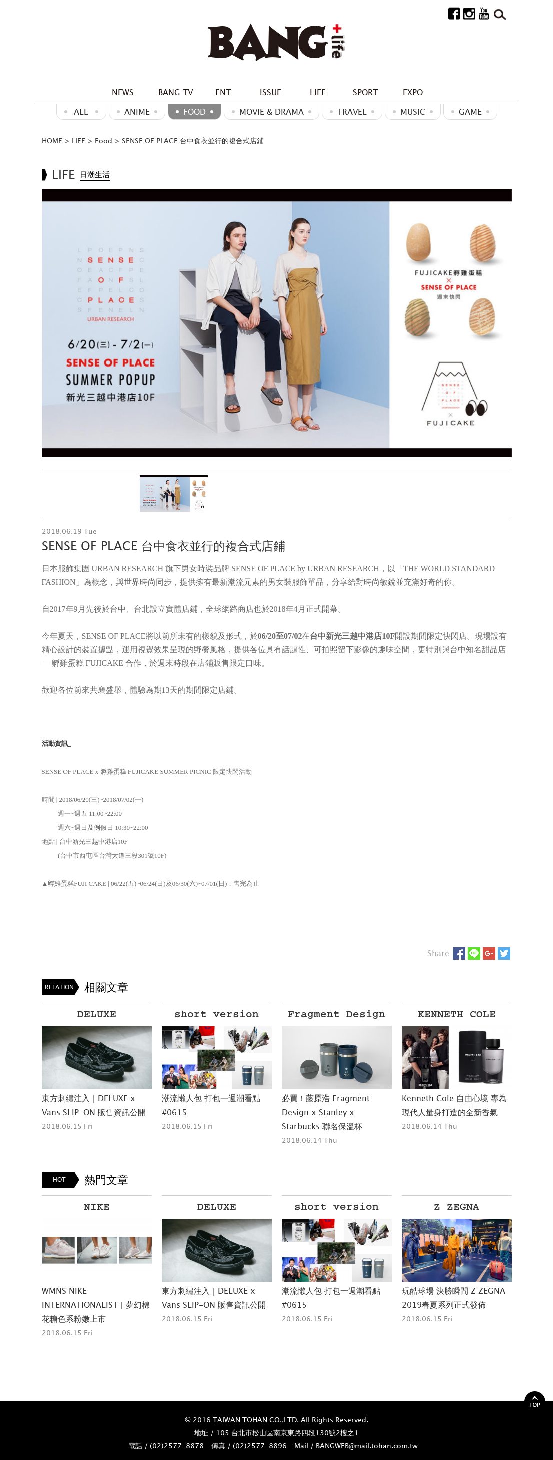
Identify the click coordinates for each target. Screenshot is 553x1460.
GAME (470, 111)
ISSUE (270, 92)
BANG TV (175, 92)
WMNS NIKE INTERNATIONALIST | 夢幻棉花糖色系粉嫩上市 (96, 1304)
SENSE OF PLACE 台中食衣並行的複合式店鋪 (193, 140)
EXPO (413, 92)
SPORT (365, 92)
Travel (352, 111)
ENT (223, 92)
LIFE (318, 92)
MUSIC (412, 111)
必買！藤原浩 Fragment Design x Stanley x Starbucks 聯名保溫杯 (326, 1112)
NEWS (123, 92)
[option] (277, 323)
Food (194, 111)
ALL (81, 111)
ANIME (137, 111)
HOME (52, 140)
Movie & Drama (271, 111)
